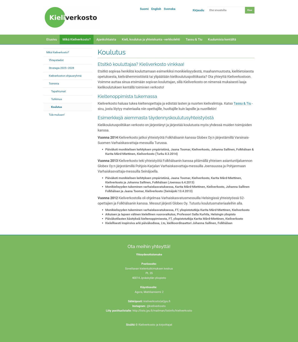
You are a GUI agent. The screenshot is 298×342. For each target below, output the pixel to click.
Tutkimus (56, 99)
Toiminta (54, 83)
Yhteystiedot (56, 60)
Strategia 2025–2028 (61, 67)
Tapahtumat (58, 91)
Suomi (144, 9)
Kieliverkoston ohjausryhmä (65, 75)
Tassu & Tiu (194, 39)
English (156, 9)
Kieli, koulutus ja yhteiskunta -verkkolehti (151, 39)
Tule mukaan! (57, 114)
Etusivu (51, 39)
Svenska (169, 9)
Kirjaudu (198, 10)
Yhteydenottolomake (149, 254)
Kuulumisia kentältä (222, 39)
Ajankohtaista (106, 39)
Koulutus (56, 106)
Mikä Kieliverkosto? (77, 39)
